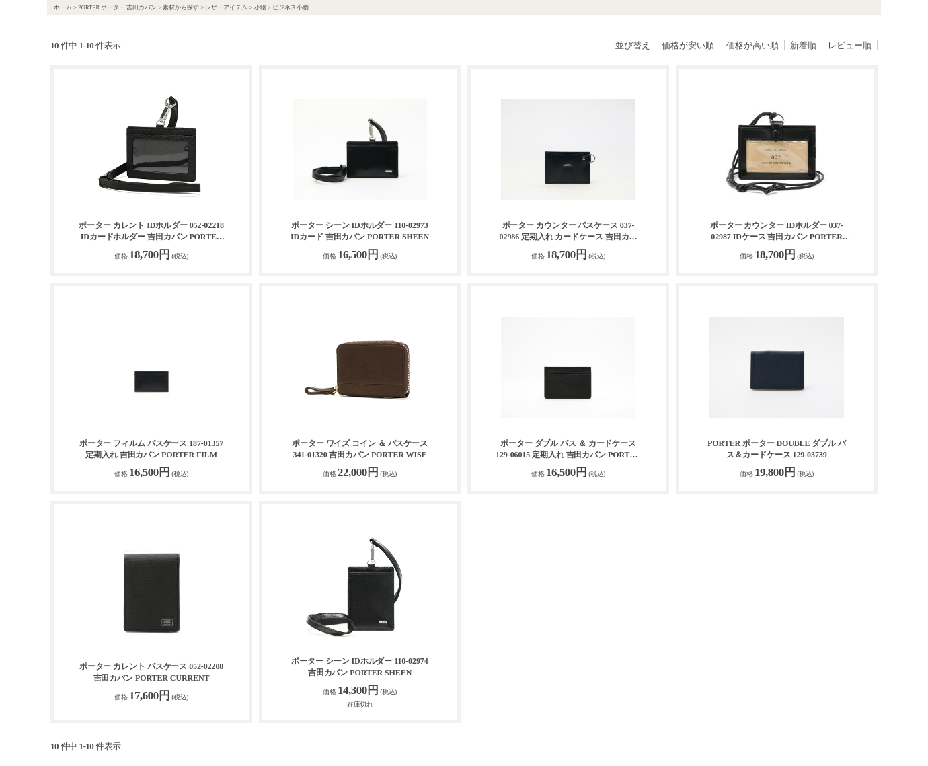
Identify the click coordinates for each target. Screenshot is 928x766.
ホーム (63, 7)
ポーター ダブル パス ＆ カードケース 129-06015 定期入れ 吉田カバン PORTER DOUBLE (568, 449)
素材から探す (181, 7)
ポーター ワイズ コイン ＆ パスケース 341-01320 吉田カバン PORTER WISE (360, 448)
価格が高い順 (752, 45)
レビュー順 (850, 45)
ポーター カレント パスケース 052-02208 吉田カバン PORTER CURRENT (151, 672)
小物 (260, 7)
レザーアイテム (226, 7)
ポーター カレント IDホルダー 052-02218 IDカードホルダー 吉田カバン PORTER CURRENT (151, 232)
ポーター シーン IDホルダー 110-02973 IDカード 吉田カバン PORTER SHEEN (360, 231)
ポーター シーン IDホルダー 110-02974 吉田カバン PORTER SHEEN (359, 666)
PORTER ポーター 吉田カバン (117, 7)
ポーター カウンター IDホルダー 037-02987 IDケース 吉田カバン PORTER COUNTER (776, 232)
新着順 (803, 45)
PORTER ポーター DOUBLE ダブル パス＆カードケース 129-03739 (776, 448)
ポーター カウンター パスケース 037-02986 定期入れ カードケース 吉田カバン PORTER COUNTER (568, 232)
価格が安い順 (688, 45)
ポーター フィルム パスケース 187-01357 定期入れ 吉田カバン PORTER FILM (151, 448)
